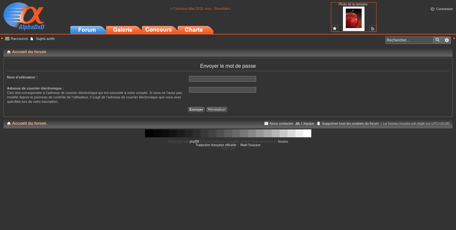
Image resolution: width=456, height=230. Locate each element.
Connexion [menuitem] (444, 9)
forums (283, 141)
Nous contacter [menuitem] (281, 123)
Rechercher (437, 40)
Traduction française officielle (215, 145)
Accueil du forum (29, 123)
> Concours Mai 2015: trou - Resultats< (200, 8)
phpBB (194, 141)
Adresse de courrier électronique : (35, 88)
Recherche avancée (446, 40)
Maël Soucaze (250, 145)
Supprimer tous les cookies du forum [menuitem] (350, 123)
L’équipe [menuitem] (307, 123)
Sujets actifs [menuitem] (45, 38)
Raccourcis (19, 38)
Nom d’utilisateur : (22, 77)
